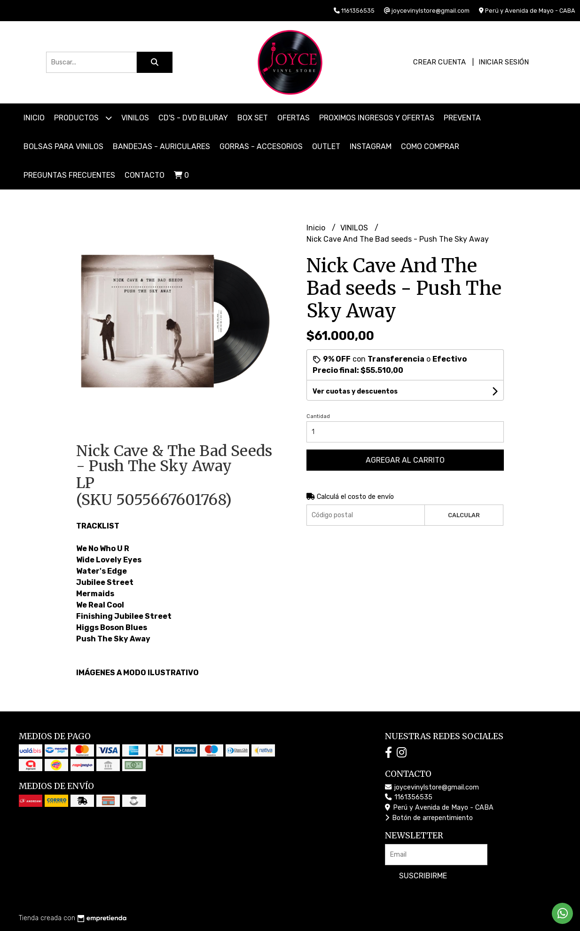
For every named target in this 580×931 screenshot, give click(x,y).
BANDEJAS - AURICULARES (161, 146)
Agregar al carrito (405, 460)
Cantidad (318, 416)
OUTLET (326, 146)
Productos (83, 117)
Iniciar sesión (503, 62)
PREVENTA (462, 117)
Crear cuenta (439, 62)
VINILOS (135, 117)
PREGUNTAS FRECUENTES (69, 175)
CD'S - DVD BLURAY (193, 117)
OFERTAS (293, 117)
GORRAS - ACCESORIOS (261, 146)
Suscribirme (423, 875)
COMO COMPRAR (430, 146)
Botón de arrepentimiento (429, 818)
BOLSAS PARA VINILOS (63, 146)
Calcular (464, 515)
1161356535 (408, 797)
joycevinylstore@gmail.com (432, 787)
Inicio (34, 117)
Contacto (145, 175)
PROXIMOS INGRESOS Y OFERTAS (376, 117)
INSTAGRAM (371, 146)
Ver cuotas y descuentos (355, 391)
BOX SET (252, 117)
